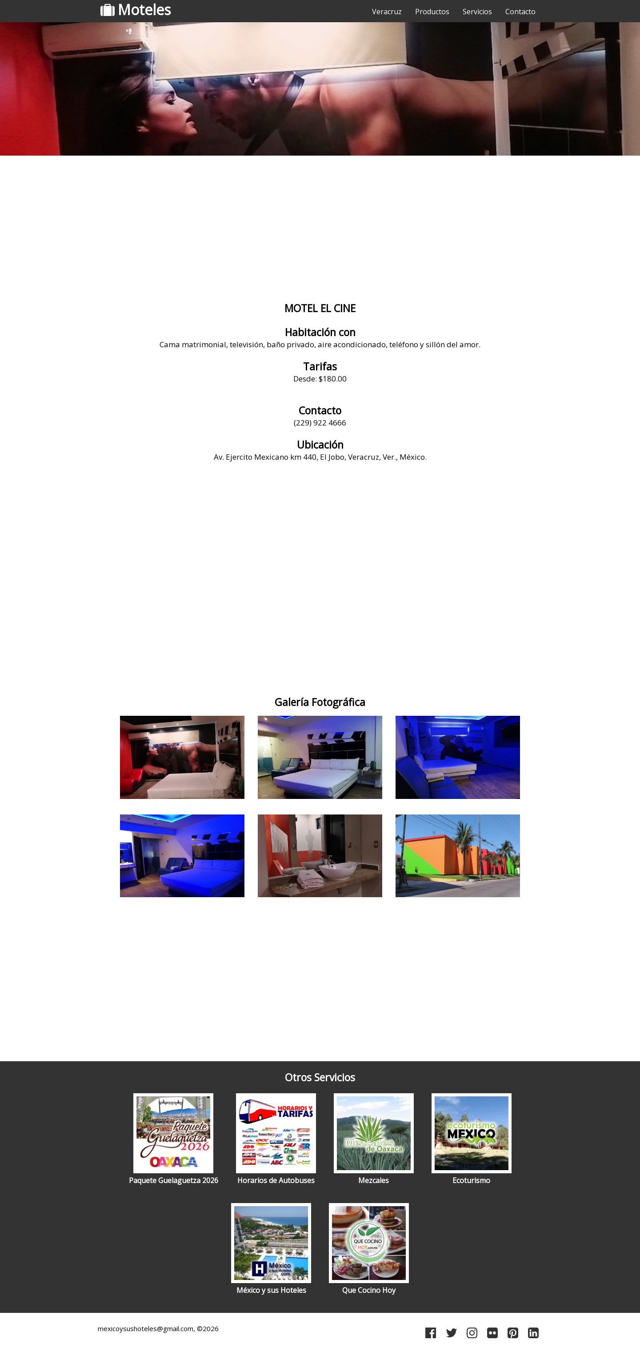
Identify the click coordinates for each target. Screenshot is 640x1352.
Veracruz (387, 11)
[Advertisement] (320, 229)
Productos (432, 11)
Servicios (477, 11)
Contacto (520, 11)
